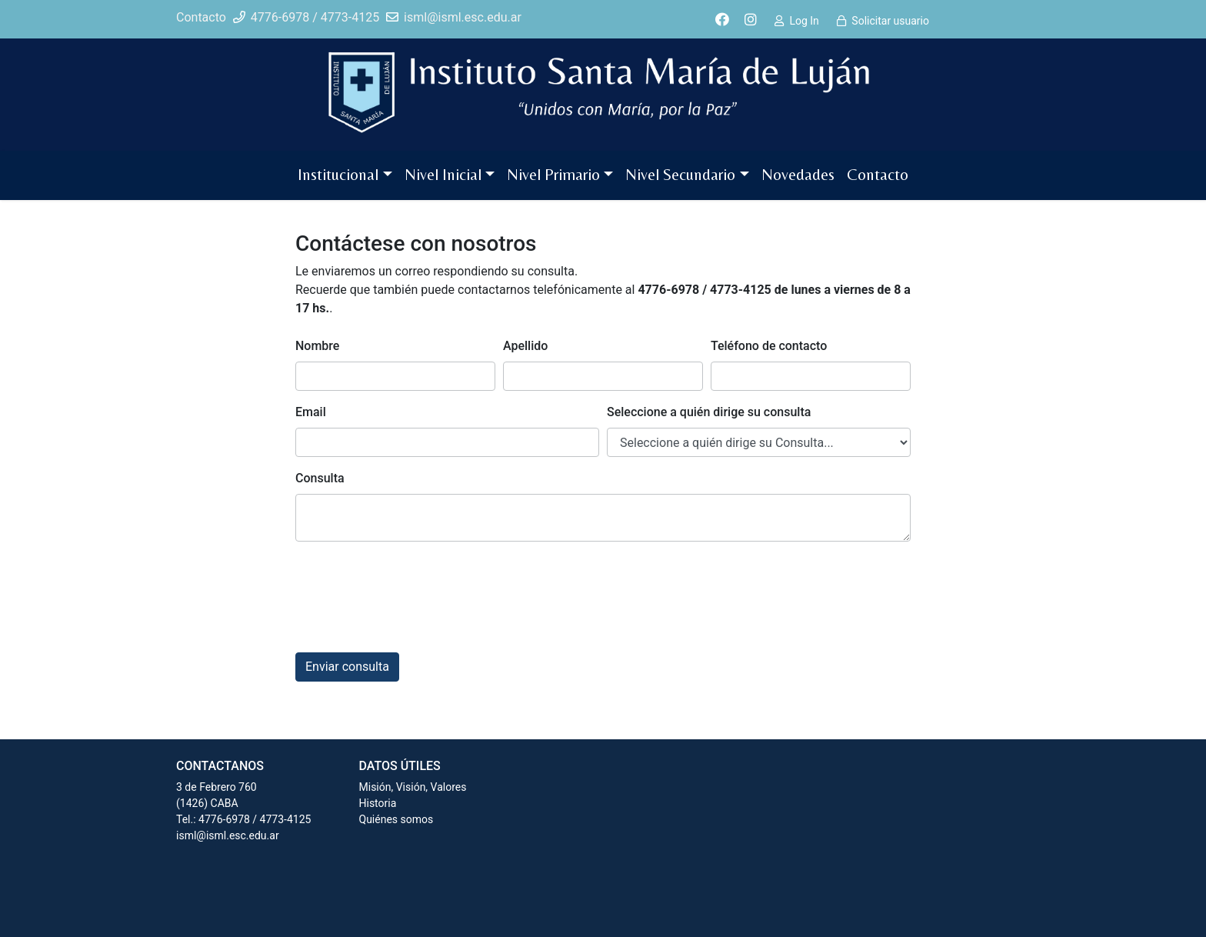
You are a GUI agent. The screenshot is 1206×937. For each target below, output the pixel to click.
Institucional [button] (338, 174)
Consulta (320, 478)
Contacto (877, 174)
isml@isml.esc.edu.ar (227, 835)
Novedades (798, 174)
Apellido (525, 345)
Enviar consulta (347, 666)
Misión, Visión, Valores (413, 787)
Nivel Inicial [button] (443, 174)
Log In (803, 21)
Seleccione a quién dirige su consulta (709, 412)
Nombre (317, 345)
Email (310, 412)
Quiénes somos (396, 819)
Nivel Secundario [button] (680, 174)
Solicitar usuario (890, 21)
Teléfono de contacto (769, 345)
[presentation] (412, 584)
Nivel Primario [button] (553, 174)
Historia (378, 803)
